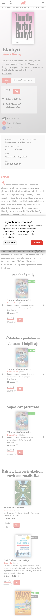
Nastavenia (10, 243)
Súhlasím (37, 243)
